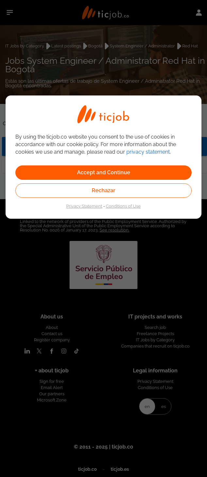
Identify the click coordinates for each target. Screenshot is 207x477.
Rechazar (103, 190)
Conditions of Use (123, 206)
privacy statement (148, 152)
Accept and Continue (103, 172)
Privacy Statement (84, 206)
